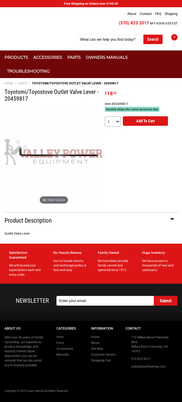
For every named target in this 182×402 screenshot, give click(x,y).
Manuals (62, 354)
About (131, 14)
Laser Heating (38, 25)
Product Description (28, 220)
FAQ (158, 14)
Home (95, 337)
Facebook (8, 374)
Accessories (47, 57)
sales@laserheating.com (148, 366)
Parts (74, 57)
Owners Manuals (107, 57)
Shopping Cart (101, 360)
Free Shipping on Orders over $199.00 (91, 3)
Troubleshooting (28, 71)
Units (60, 337)
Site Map (97, 348)
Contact (146, 14)
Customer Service (103, 354)
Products (16, 57)
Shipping (171, 14)
